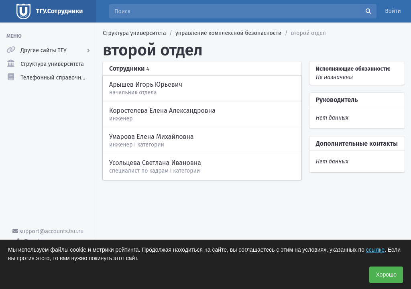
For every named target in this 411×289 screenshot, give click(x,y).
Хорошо (386, 274)
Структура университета (134, 33)
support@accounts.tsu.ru (48, 231)
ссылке (375, 249)
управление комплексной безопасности (228, 33)
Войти (393, 11)
